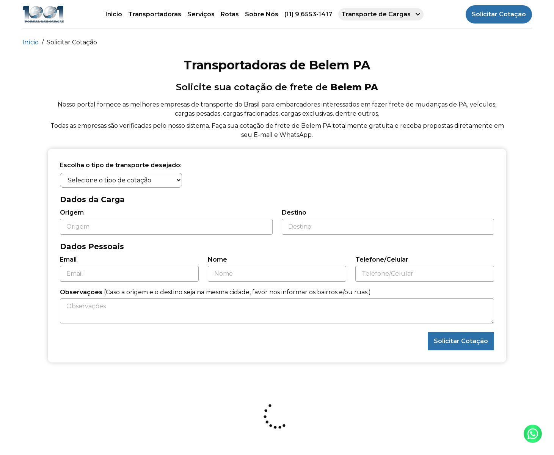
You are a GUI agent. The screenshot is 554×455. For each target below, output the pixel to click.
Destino (294, 212)
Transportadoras (154, 14)
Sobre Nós (261, 14)
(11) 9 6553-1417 (308, 14)
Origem (72, 212)
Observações (215, 292)
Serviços (201, 14)
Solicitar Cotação (499, 14)
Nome (217, 259)
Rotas (230, 14)
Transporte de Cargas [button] (381, 14)
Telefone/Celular (381, 259)
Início (30, 42)
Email (68, 259)
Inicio (113, 14)
